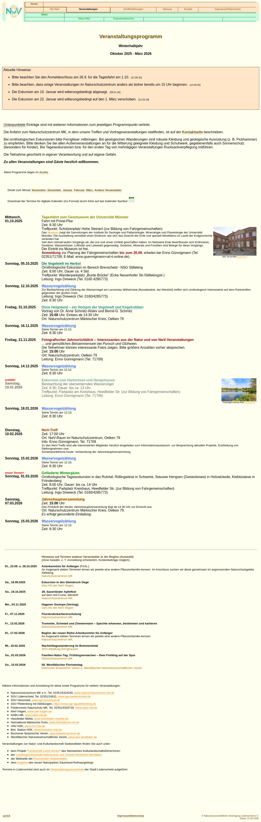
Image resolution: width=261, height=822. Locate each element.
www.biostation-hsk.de (48, 729)
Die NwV (55, 9)
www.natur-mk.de (86, 707)
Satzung (167, 9)
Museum (53, 232)
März (89, 190)
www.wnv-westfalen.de (82, 737)
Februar (79, 190)
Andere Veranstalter (108, 190)
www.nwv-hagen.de (39, 711)
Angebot (22, 762)
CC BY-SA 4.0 (242, 257)
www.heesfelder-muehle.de (51, 718)
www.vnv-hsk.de (35, 726)
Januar (67, 190)
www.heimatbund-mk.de (64, 722)
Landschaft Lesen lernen (44, 750)
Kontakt (188, 9)
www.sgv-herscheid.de (46, 700)
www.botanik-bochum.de (65, 733)
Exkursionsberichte (124, 18)
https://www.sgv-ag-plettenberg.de (74, 703)
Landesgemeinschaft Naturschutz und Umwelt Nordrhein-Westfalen (59, 754)
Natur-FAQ (84, 18)
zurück (6, 815)
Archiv (43, 172)
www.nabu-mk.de (36, 715)
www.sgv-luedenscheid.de (74, 696)
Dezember (54, 190)
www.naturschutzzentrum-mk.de (94, 692)
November (39, 190)
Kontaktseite (192, 132)
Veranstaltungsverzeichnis (67, 769)
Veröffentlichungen (133, 9)
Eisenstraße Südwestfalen (50, 758)
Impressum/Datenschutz (228, 9)
